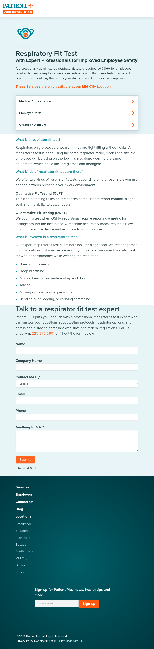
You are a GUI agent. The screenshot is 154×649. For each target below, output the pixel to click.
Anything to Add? (30, 428)
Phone (21, 412)
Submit (25, 461)
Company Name (29, 362)
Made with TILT (75, 641)
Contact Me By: (28, 378)
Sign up (89, 603)
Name (20, 345)
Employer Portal (77, 113)
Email (20, 395)
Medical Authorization (77, 101)
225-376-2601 (43, 334)
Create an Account (77, 124)
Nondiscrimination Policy (49, 641)
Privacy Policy (25, 641)
